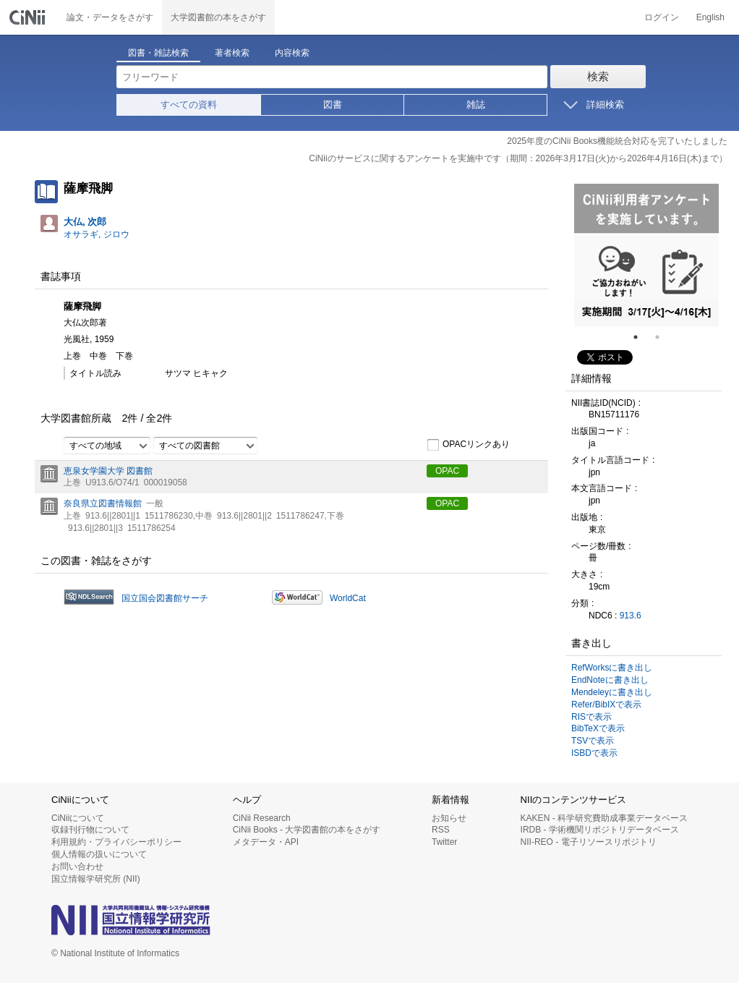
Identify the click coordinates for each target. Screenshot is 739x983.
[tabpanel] (646, 255)
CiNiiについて (77, 818)
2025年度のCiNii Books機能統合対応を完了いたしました (617, 141)
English (710, 17)
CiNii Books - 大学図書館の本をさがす (307, 830)
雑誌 (475, 104)
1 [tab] (641, 337)
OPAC (447, 471)
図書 (332, 104)
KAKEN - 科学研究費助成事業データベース (604, 818)
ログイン (661, 17)
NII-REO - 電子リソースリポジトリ (589, 842)
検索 (598, 76)
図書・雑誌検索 (158, 53)
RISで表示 (591, 717)
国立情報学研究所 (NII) (95, 879)
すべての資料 (189, 104)
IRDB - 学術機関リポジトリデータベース (600, 830)
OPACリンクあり (468, 444)
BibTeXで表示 (598, 728)
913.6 (630, 615)
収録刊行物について (90, 830)
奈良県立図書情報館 (103, 503)
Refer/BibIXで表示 (606, 704)
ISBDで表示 (594, 753)
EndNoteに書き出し (610, 680)
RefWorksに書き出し (611, 668)
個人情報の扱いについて (99, 854)
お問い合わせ (77, 866)
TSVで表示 (592, 741)
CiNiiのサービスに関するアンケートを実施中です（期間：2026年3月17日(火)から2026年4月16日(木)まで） (518, 158)
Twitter (444, 842)
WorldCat (348, 598)
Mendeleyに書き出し (611, 692)
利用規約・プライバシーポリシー (116, 842)
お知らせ (449, 818)
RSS (441, 830)
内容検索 (292, 53)
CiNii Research (262, 818)
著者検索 (232, 53)
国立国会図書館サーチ (164, 598)
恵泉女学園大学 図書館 (108, 471)
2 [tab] (663, 337)
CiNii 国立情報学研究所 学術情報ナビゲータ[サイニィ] (29, 17)
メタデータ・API (266, 842)
